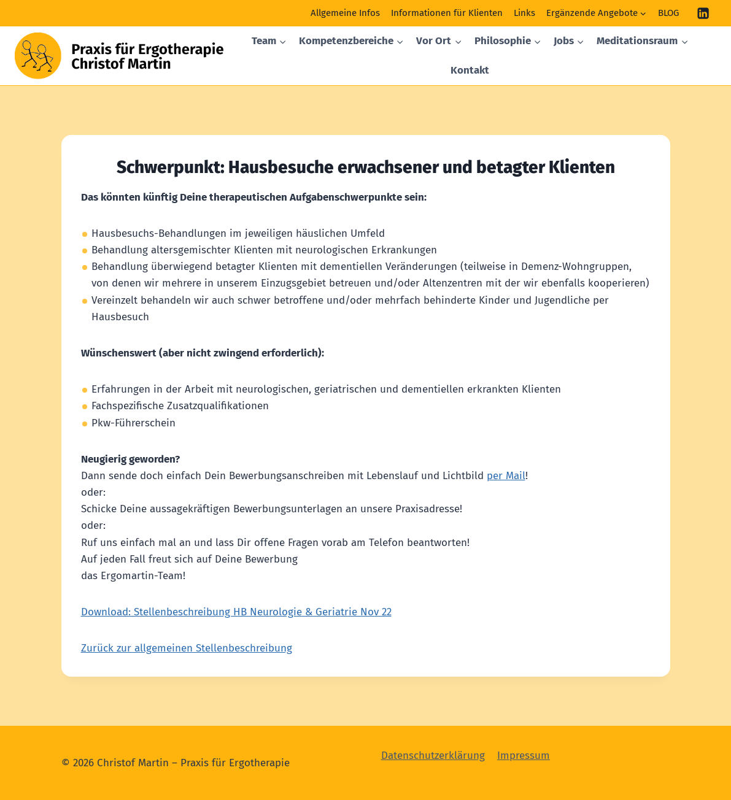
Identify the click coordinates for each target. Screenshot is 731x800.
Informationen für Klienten (447, 12)
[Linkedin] (703, 13)
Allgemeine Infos (345, 12)
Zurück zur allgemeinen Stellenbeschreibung (186, 648)
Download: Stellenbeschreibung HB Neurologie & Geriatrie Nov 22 (236, 612)
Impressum (523, 755)
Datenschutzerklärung (433, 755)
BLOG (668, 12)
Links (524, 12)
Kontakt (470, 70)
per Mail (506, 475)
